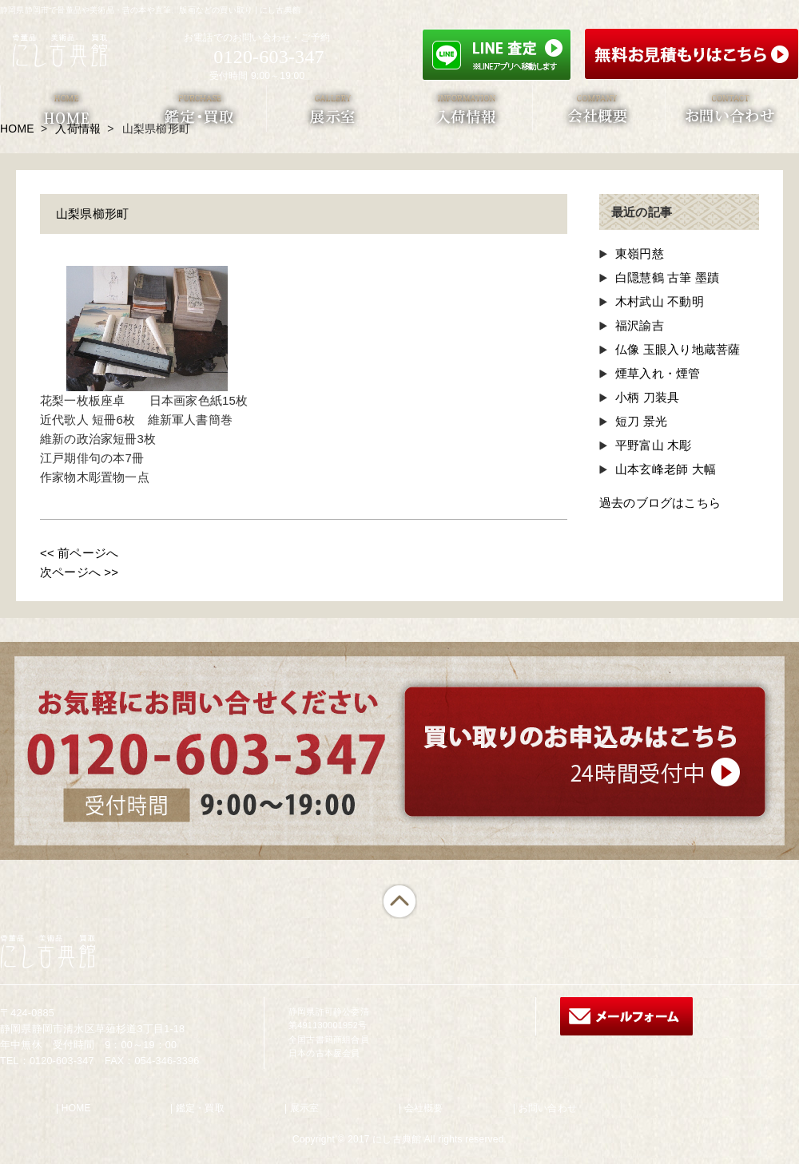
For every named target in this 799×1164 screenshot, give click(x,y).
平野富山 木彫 (653, 445)
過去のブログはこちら (660, 502)
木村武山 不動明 (659, 301)
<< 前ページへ (79, 553)
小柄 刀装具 (647, 397)
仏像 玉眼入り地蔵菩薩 (677, 349)
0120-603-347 (268, 56)
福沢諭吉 (639, 325)
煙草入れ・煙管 (657, 373)
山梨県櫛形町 (92, 213)
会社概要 (423, 1108)
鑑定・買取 (200, 1108)
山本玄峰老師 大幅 (665, 469)
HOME (76, 1108)
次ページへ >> (79, 572)
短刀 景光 (641, 421)
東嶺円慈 (639, 253)
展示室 (305, 1108)
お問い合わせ (548, 1108)
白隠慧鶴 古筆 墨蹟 (667, 277)
